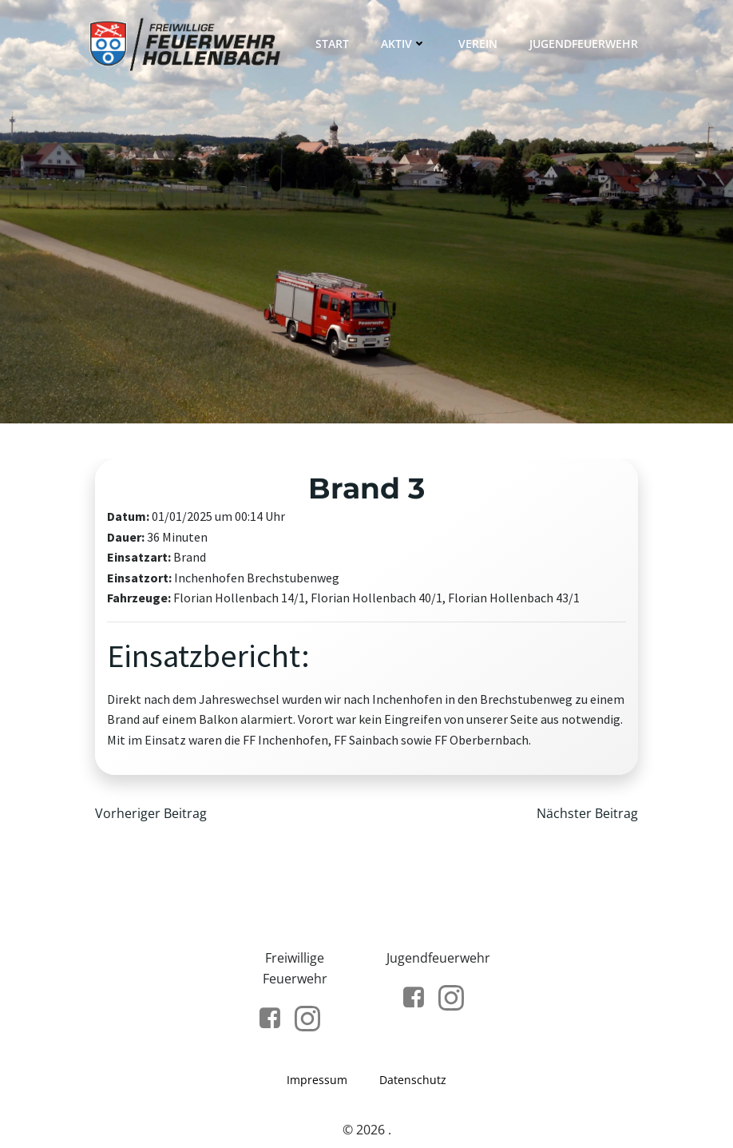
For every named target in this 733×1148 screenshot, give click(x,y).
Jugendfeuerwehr (583, 43)
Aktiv (403, 43)
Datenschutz (412, 1079)
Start (332, 43)
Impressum (317, 1079)
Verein (477, 43)
